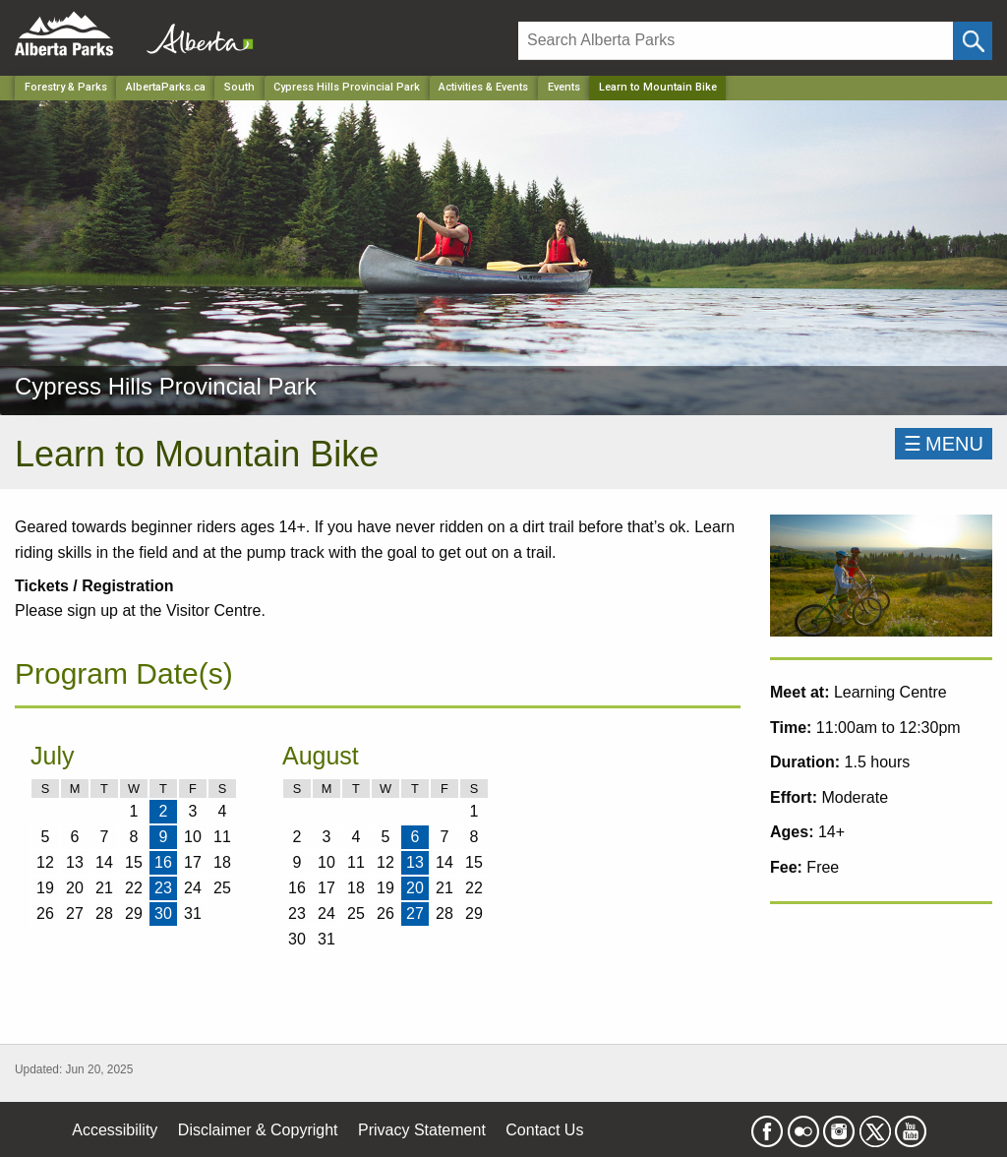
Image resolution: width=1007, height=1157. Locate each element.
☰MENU (943, 444)
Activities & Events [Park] (483, 87)
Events (564, 87)
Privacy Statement (422, 1130)
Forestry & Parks (66, 87)
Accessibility (114, 1130)
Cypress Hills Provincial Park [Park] (346, 87)
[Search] (735, 41)
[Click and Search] (972, 41)
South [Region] (239, 87)
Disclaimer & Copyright (258, 1130)
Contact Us (544, 1130)
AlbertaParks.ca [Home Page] (166, 87)
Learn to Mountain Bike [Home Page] (658, 87)
